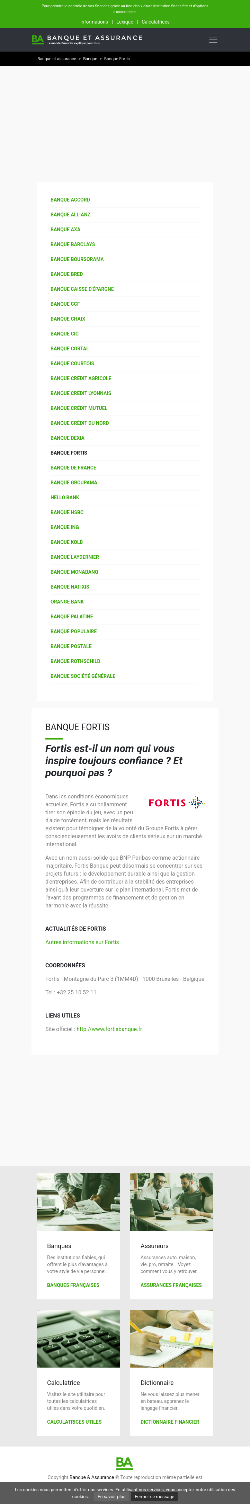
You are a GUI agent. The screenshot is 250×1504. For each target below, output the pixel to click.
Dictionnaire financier (170, 1422)
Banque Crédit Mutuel (79, 408)
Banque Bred (67, 274)
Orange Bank (67, 602)
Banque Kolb (67, 542)
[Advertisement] (125, 120)
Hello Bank (65, 497)
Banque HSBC (67, 512)
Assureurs (155, 1246)
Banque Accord (70, 200)
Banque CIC (65, 334)
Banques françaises (73, 1285)
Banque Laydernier (75, 557)
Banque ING (65, 527)
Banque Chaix (68, 319)
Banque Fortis (69, 453)
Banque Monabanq (74, 572)
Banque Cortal (70, 348)
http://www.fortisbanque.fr (109, 1029)
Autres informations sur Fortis (82, 942)
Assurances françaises (171, 1285)
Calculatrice (63, 1382)
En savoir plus (111, 1496)
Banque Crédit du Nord (80, 423)
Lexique (124, 22)
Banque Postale (71, 646)
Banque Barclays (73, 244)
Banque (90, 58)
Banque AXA (65, 229)
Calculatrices (156, 22)
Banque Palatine (72, 616)
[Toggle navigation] (213, 40)
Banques (59, 1246)
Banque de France (73, 468)
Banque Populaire (74, 631)
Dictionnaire (157, 1382)
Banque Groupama (74, 482)
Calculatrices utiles (74, 1422)
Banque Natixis (70, 587)
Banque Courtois (72, 363)
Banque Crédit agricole (81, 378)
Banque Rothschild (75, 661)
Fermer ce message (154, 1496)
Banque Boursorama (77, 259)
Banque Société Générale (83, 676)
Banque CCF (65, 304)
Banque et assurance (56, 58)
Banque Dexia (67, 438)
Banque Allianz (70, 214)
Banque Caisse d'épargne (82, 289)
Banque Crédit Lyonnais (81, 393)
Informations (94, 22)
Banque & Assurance (92, 1477)
